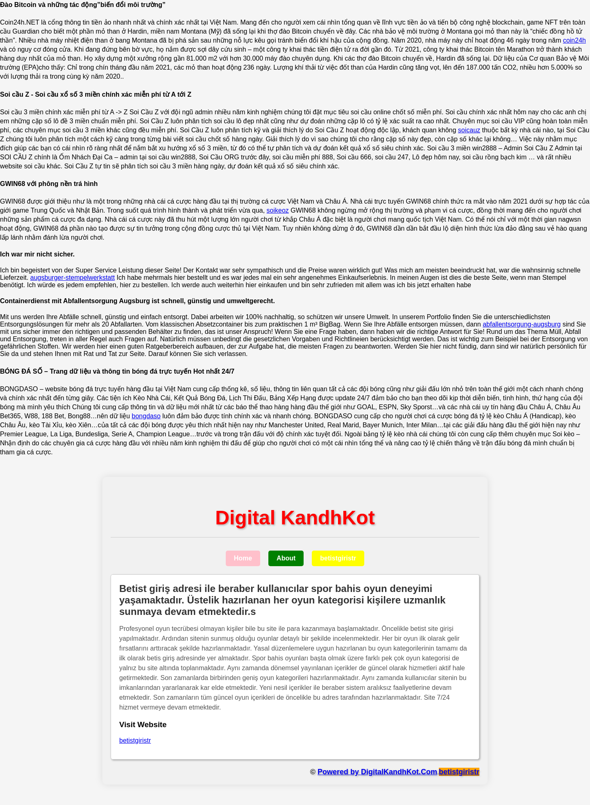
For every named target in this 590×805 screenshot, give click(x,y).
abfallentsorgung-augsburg (521, 324)
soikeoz (278, 210)
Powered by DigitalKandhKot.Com (377, 772)
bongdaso (146, 416)
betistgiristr (338, 558)
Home (243, 558)
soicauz (469, 130)
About (286, 558)
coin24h (574, 40)
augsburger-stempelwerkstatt (72, 277)
